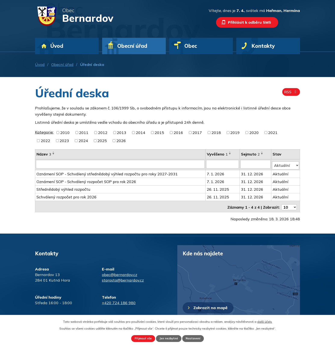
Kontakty (263, 46)
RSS (290, 93)
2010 (65, 132)
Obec (190, 46)
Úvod (40, 64)
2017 (197, 132)
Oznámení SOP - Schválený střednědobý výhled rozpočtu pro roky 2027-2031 (107, 172)
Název (44, 154)
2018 (216, 132)
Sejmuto (250, 154)
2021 (273, 132)
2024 (83, 140)
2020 (254, 132)
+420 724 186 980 (119, 300)
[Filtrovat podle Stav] (285, 164)
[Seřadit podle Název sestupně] (53, 154)
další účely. (264, 321)
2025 (102, 140)
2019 (235, 132)
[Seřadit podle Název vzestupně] (53, 152)
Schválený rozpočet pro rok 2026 (67, 195)
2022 (45, 140)
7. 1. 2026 (216, 172)
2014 (140, 132)
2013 (121, 132)
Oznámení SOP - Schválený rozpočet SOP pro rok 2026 (86, 180)
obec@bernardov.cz (119, 271)
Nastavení (196, 338)
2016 (178, 132)
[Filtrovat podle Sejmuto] (256, 164)
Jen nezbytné (169, 338)
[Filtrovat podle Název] (120, 164)
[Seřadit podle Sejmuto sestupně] (262, 154)
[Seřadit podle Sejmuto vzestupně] (262, 152)
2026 (121, 140)
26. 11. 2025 (218, 188)
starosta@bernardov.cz (123, 277)
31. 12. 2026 (252, 172)
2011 (83, 132)
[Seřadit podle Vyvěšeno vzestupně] (230, 152)
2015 (159, 132)
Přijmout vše (140, 338)
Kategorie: (44, 132)
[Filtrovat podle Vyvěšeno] (222, 164)
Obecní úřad (62, 64)
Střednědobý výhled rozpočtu (63, 188)
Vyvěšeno (217, 154)
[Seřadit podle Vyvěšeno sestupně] (230, 154)
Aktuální (281, 172)
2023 (64, 140)
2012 (102, 132)
